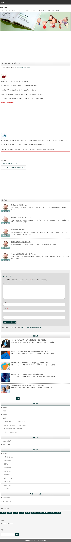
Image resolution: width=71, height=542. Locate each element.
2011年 (15, 512)
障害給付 (5, 411)
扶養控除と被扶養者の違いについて (23, 229)
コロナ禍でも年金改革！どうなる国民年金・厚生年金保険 (28, 340)
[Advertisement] (35, 47)
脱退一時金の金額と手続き (11, 432)
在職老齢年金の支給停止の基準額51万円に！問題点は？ (27, 385)
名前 (5, 302)
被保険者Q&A (7, 485)
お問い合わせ (6, 497)
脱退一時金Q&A (8, 481)
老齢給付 (5, 407)
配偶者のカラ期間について (20, 205)
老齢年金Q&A (7, 460)
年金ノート (3, 7)
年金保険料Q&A (8, 488)
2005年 (52, 512)
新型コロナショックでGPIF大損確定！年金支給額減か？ (28, 374)
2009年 (40, 512)
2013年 (28, 512)
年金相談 (5, 453)
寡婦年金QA (7, 474)
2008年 (9, 512)
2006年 (34, 512)
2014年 (22, 512)
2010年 (29, 67)
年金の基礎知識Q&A (21, 67)
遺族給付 (5, 414)
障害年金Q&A (7, 464)
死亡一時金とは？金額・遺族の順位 (13, 428)
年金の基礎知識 (7, 441)
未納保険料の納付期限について (15, 167)
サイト (5, 315)
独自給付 (5, 418)
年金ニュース (6, 444)
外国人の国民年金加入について (21, 217)
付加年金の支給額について (10, 164)
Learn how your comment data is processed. (31, 327)
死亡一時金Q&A (8, 478)
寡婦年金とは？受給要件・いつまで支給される (16, 425)
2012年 (46, 512)
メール (5, 308)
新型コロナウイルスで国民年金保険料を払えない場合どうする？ (30, 363)
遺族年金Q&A (7, 467)
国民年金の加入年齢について (20, 242)
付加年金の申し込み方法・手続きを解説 (14, 421)
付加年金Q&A (7, 471)
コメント (6, 283)
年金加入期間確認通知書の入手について (24, 254)
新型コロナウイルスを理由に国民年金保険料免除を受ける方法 (29, 351)
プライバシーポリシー (9, 501)
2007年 (58, 512)
